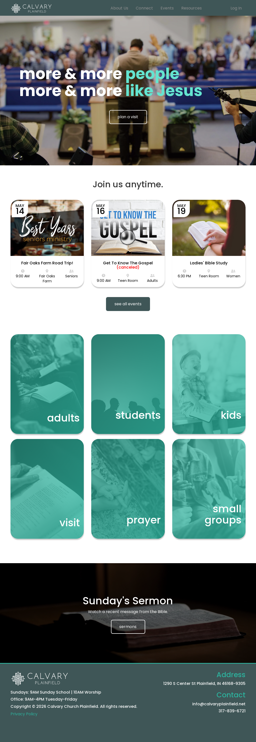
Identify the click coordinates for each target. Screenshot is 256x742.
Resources (191, 8)
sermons (127, 627)
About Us (119, 8)
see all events (128, 304)
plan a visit (128, 117)
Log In (236, 8)
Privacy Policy (24, 714)
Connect (144, 8)
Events (167, 8)
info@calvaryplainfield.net (219, 704)
